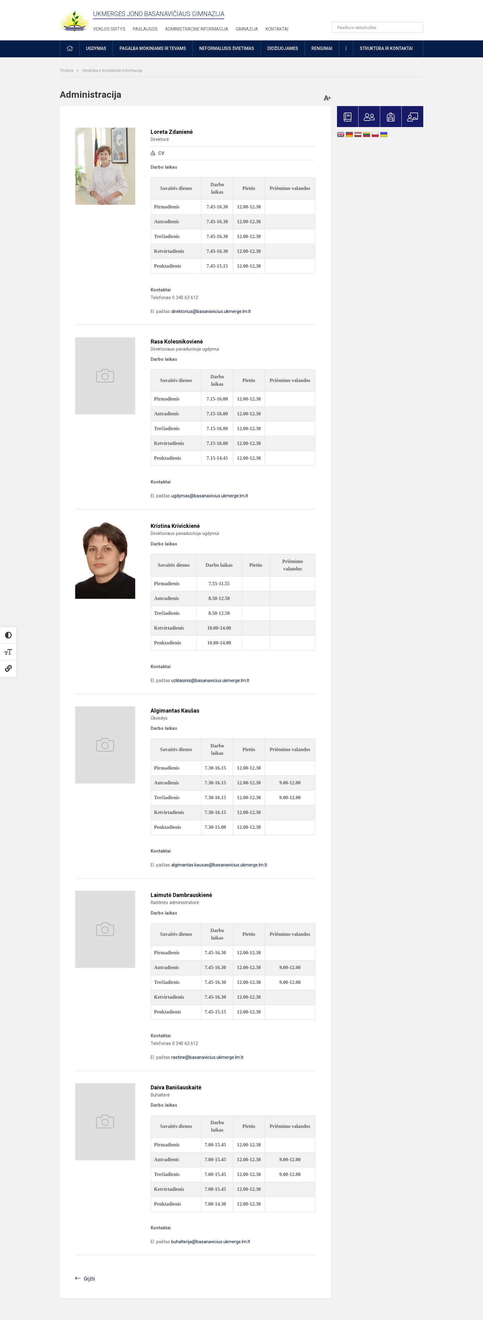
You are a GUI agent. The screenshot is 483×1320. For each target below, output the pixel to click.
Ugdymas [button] (96, 48)
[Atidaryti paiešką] (416, 27)
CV (161, 153)
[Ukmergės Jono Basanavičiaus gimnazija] (78, 18)
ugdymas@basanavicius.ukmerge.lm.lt (209, 496)
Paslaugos (145, 29)
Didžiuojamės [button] (282, 48)
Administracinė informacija (196, 29)
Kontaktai (277, 29)
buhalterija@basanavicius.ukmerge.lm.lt (210, 1241)
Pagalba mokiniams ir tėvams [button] (153, 48)
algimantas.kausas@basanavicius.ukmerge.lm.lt (219, 865)
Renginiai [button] (321, 48)
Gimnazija (247, 29)
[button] (381, 13)
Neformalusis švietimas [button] (226, 48)
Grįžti (89, 1279)
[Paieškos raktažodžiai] (377, 27)
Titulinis (67, 70)
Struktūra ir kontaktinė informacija (112, 70)
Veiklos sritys (109, 29)
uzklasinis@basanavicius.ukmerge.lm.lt (210, 680)
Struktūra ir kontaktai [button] (386, 48)
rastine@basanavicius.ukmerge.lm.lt (207, 1057)
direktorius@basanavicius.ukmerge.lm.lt (211, 311)
